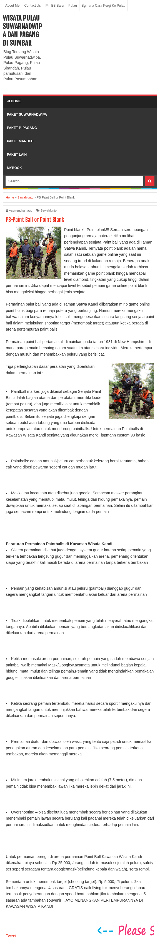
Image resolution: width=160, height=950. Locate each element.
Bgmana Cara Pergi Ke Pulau (103, 6)
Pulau (72, 6)
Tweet (11, 936)
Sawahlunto (49, 210)
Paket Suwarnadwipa (27, 114)
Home (14, 101)
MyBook (14, 168)
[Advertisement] (101, 53)
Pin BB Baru (55, 6)
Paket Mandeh (20, 141)
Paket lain (17, 155)
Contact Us (32, 6)
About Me (12, 6)
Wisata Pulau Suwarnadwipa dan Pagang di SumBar (22, 30)
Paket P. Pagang (22, 128)
